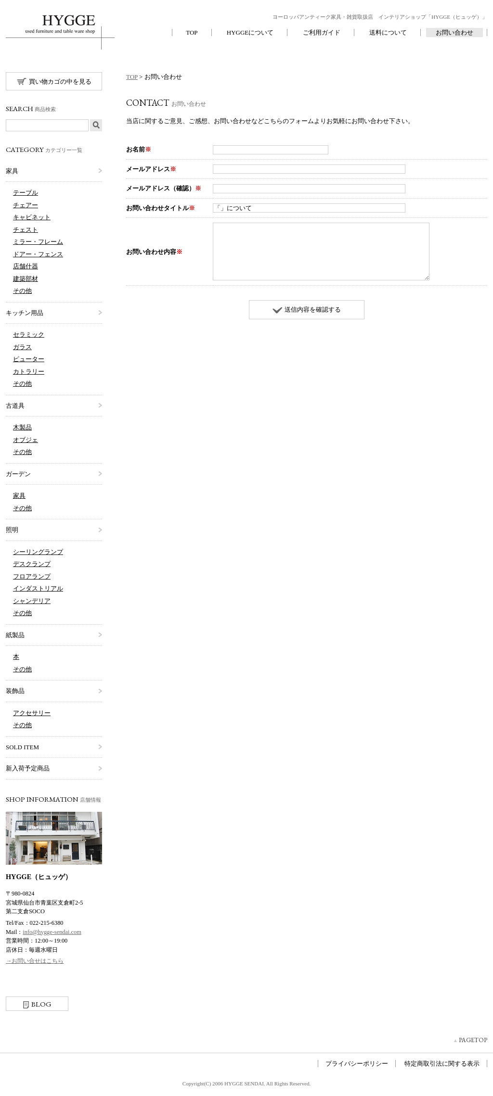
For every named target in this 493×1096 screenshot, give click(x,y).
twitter (29, 987)
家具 (12, 171)
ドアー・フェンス (38, 254)
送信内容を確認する (306, 309)
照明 (12, 529)
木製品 (22, 427)
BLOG (37, 1003)
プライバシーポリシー (356, 1063)
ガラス (22, 347)
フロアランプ (32, 576)
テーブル (25, 192)
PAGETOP (473, 1040)
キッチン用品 (24, 312)
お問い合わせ (454, 32)
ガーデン (18, 474)
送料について (388, 32)
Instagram (46, 987)
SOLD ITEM (22, 747)
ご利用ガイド (321, 32)
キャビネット (32, 217)
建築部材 (25, 278)
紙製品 (15, 635)
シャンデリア (32, 601)
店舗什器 (25, 266)
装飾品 (15, 690)
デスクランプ (32, 563)
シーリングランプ (38, 551)
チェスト (25, 229)
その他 (22, 290)
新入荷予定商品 (28, 768)
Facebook (13, 987)
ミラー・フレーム (38, 241)
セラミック (28, 334)
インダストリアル (38, 588)
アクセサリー (32, 713)
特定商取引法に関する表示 (442, 1063)
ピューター (28, 359)
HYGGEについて (250, 32)
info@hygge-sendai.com (52, 932)
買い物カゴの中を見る (54, 81)
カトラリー (28, 371)
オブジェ (25, 439)
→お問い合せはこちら (35, 960)
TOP (191, 32)
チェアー (25, 205)
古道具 (15, 405)
